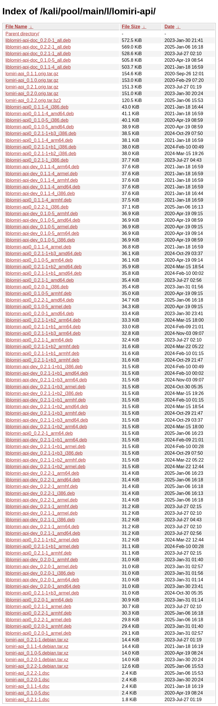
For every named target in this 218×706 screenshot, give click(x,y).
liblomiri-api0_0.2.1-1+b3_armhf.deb (42, 360)
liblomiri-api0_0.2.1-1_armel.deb (38, 606)
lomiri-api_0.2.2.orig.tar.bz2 (33, 100)
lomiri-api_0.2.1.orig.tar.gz (31, 86)
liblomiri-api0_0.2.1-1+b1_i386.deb (40, 146)
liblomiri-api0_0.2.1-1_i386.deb (36, 160)
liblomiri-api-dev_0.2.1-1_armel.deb (41, 513)
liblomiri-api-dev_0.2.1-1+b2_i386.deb (44, 393)
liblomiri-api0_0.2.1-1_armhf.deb (38, 553)
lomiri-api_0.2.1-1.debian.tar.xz (36, 639)
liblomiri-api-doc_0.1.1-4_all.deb (38, 67)
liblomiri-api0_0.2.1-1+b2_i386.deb (40, 153)
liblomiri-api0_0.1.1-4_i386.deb (36, 107)
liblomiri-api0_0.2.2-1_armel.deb (38, 619)
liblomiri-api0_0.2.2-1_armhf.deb (38, 613)
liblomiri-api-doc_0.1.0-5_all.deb (38, 60)
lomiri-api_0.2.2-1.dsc (27, 673)
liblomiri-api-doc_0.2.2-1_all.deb (38, 47)
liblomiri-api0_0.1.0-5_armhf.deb (38, 293)
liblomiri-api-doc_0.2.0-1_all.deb (38, 40)
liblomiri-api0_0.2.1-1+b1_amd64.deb (43, 273)
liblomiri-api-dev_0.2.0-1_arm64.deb (42, 579)
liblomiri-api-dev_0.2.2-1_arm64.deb (42, 473)
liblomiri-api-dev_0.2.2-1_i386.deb (40, 493)
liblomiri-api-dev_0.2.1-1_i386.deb (40, 519)
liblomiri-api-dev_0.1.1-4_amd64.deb (42, 186)
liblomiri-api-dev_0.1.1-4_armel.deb (41, 173)
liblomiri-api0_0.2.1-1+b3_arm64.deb (43, 333)
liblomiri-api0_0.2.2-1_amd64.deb (39, 300)
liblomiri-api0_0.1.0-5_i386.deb (36, 120)
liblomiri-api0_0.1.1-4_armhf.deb (38, 200)
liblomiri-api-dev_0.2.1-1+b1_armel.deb (45, 446)
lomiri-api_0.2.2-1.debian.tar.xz (36, 666)
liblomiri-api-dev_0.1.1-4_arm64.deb (42, 166)
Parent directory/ (22, 33)
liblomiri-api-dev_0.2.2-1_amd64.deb (42, 479)
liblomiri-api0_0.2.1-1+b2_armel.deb (42, 539)
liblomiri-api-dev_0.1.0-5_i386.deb (40, 240)
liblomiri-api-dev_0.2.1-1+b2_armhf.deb (45, 460)
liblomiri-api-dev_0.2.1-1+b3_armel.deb (45, 386)
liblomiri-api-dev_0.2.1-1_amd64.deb (42, 533)
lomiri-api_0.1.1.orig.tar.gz (31, 73)
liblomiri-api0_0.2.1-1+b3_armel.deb (42, 593)
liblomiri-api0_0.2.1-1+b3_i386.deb (40, 133)
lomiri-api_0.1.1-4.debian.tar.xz (36, 646)
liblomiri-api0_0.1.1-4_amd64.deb (39, 113)
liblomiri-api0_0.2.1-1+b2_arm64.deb (43, 320)
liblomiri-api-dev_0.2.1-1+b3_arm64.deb (46, 379)
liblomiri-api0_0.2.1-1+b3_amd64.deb (43, 253)
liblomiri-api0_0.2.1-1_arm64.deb (39, 339)
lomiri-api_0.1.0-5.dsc (27, 692)
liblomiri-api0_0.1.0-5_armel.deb (38, 306)
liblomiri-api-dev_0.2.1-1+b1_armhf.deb (45, 400)
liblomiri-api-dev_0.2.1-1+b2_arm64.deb (46, 426)
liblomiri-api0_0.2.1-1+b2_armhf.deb (42, 346)
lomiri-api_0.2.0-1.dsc (27, 679)
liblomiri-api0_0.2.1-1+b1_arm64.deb (43, 326)
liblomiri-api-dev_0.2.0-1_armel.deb (41, 566)
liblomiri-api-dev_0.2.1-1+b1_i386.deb (44, 366)
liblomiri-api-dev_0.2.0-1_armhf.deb (41, 559)
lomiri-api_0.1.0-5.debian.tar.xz (36, 653)
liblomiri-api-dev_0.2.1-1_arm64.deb (42, 526)
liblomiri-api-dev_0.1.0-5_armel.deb (41, 226)
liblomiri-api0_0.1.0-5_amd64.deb (39, 126)
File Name (16, 26)
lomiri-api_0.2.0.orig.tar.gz (31, 93)
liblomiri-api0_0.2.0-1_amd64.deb (39, 313)
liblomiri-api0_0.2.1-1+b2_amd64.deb (43, 266)
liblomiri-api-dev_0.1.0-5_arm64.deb (42, 233)
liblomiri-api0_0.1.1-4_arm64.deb (39, 140)
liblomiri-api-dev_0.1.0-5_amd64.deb (42, 220)
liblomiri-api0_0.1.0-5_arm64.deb (39, 260)
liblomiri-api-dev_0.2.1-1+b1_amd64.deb (46, 373)
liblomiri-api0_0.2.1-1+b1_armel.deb (42, 546)
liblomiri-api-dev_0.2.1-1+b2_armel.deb (45, 466)
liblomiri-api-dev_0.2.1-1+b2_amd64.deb (46, 406)
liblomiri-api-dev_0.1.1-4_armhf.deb (41, 180)
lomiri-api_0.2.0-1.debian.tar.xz (36, 659)
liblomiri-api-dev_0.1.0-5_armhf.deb (41, 213)
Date (170, 26)
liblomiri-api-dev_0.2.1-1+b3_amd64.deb (46, 420)
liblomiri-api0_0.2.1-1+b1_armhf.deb (42, 353)
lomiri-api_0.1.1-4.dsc (27, 686)
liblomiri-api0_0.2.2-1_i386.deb (36, 207)
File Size (131, 26)
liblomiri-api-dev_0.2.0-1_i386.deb (40, 573)
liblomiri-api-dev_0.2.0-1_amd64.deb (42, 586)
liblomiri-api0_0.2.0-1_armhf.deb (38, 626)
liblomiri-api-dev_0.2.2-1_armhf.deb (41, 486)
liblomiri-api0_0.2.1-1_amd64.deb (39, 280)
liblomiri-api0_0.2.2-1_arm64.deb (39, 433)
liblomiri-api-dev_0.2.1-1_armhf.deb (41, 506)
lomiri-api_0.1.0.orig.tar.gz (31, 80)
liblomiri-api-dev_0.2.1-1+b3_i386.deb (44, 453)
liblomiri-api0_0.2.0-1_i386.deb (36, 286)
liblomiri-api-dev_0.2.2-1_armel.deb (41, 499)
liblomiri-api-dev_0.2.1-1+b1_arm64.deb (46, 439)
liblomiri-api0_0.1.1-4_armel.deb (38, 246)
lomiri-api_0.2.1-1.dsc (27, 699)
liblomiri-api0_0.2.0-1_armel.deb (38, 633)
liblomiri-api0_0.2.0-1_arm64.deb (39, 599)
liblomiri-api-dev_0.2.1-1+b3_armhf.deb (45, 413)
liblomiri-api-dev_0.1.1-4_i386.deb (40, 193)
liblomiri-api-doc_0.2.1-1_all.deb (38, 53)
